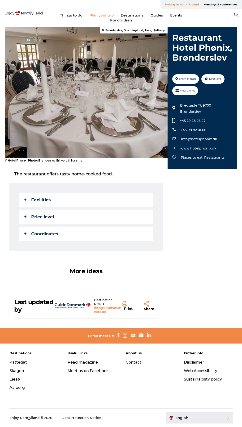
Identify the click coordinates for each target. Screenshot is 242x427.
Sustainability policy (203, 379)
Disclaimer (194, 362)
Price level (39, 217)
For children (121, 20)
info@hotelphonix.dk (199, 139)
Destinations (132, 15)
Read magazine (83, 362)
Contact (133, 362)
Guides (157, 15)
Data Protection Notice (81, 418)
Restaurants (214, 157)
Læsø (14, 379)
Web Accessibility (200, 371)
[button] (129, 306)
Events (176, 15)
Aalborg (17, 387)
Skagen (16, 371)
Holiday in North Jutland (182, 4)
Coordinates (41, 233)
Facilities (37, 200)
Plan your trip (102, 15)
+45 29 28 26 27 (192, 121)
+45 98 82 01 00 (193, 130)
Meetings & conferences (220, 4)
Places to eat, (192, 157)
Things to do (71, 15)
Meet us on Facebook (88, 371)
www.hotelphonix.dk (198, 148)
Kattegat (18, 362)
